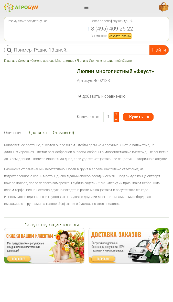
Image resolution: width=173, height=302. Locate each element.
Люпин (81, 61)
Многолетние (64, 61)
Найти (159, 50)
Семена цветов (42, 61)
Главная (10, 61)
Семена (23, 61)
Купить (136, 116)
